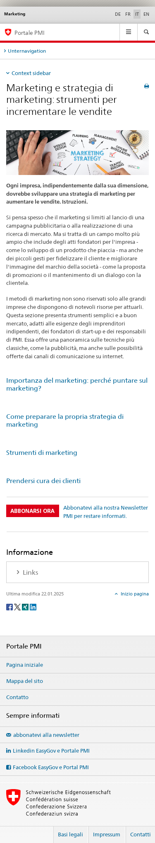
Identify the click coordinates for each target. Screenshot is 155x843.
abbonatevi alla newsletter (46, 734)
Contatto (17, 697)
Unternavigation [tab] (27, 51)
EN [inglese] (146, 14)
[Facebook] (10, 606)
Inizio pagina (134, 594)
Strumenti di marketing (41, 453)
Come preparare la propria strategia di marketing (65, 420)
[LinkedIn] (33, 606)
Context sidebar (31, 73)
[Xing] (26, 606)
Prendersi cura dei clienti (43, 481)
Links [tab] (29, 572)
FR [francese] (128, 14)
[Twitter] (18, 606)
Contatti (140, 834)
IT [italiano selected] (137, 14)
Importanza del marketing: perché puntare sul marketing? (77, 384)
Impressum (106, 834)
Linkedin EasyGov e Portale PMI (51, 750)
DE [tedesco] (118, 14)
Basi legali (70, 834)
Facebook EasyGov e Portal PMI (51, 767)
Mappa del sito (24, 681)
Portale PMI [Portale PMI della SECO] (29, 32)
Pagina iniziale (24, 664)
